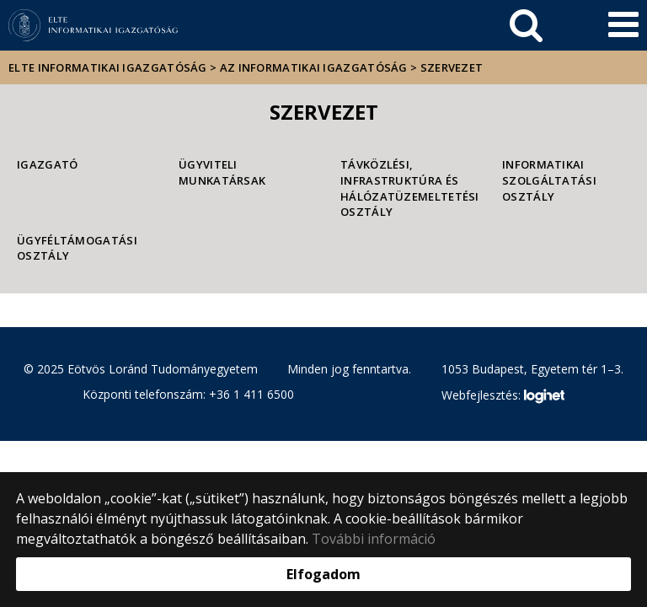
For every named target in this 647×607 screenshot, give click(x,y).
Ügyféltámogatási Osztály (77, 248)
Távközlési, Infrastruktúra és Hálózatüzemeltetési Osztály (404, 188)
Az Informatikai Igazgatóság (314, 67)
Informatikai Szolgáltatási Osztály (549, 180)
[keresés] (526, 25)
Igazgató (47, 164)
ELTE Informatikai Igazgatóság (107, 67)
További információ (374, 538)
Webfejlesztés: (502, 396)
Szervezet (452, 67)
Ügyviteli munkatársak (222, 172)
